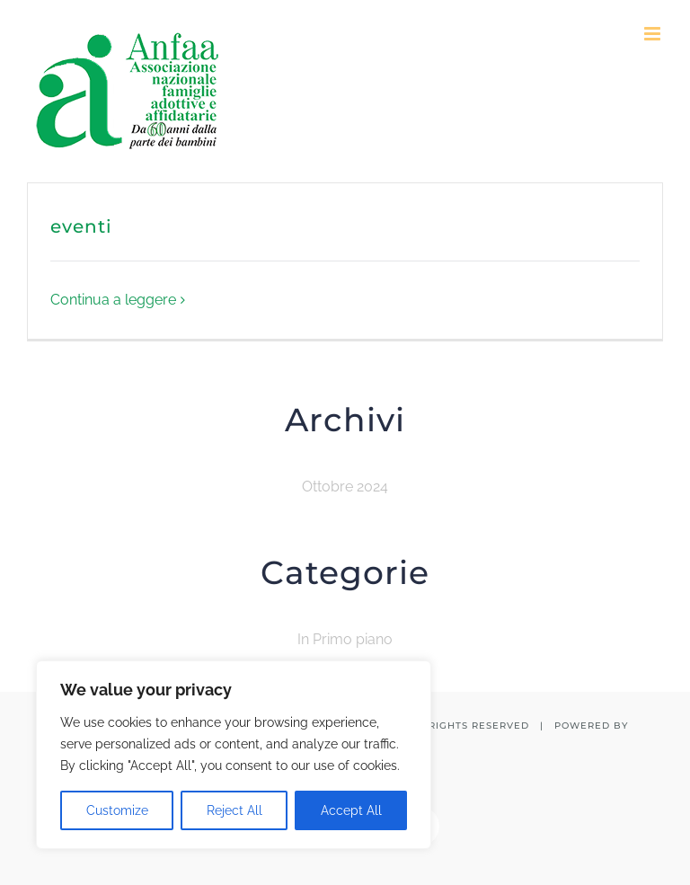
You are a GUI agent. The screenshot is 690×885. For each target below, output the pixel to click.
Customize (117, 810)
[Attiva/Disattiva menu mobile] (653, 33)
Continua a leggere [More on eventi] (113, 299)
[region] (233, 754)
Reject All (234, 810)
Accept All (351, 810)
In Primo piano (345, 639)
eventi (81, 226)
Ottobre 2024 (345, 486)
